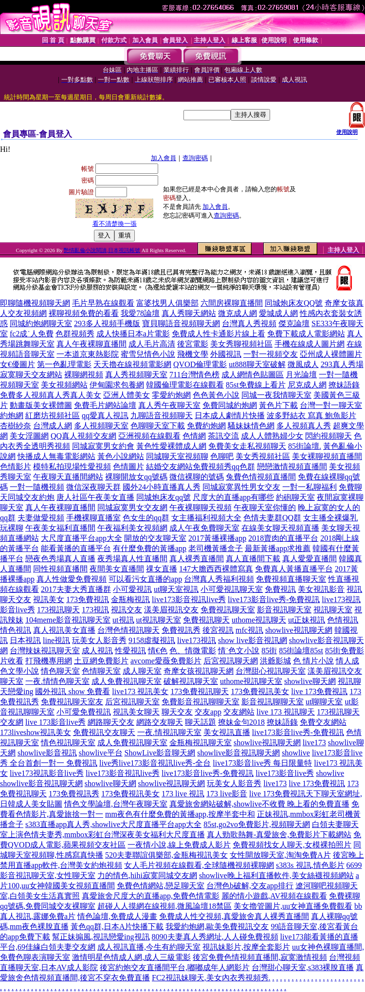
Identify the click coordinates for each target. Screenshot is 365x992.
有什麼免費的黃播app (149, 548)
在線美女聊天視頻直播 (280, 528)
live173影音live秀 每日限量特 (262, 763)
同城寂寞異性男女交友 (241, 487)
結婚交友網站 (169, 466)
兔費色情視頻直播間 (261, 477)
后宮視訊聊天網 (230, 661)
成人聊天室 (142, 671)
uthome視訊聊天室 (251, 681)
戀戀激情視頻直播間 (292, 466)
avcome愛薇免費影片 (165, 661)
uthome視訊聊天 (259, 620)
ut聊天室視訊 (176, 589)
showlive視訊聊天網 (298, 630)
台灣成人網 (52, 426)
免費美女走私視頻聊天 (247, 446)
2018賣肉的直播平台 (283, 538)
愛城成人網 (278, 313)
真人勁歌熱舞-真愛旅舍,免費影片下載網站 (279, 834)
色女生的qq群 (146, 518)
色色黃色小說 (216, 395)
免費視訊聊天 (206, 620)
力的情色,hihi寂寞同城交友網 (147, 875)
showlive (296, 753)
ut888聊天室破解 (257, 364)
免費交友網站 (323, 722)
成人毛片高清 (151, 344)
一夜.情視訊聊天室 (169, 732)
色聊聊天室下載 (157, 426)
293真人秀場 (342, 364)
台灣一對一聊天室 (331, 405)
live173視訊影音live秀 (47, 773)
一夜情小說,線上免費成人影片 (179, 845)
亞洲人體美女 (126, 395)
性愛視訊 (130, 650)
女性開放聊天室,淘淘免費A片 (280, 855)
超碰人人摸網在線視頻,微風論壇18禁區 (164, 906)
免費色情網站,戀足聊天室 (160, 886)
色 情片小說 (313, 661)
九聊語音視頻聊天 (161, 415)
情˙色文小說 (238, 650)
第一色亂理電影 (64, 364)
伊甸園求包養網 (117, 385)
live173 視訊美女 (140, 691)
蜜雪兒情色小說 (148, 354)
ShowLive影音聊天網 (160, 753)
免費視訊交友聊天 (104, 732)
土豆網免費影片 (101, 661)
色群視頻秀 (74, 334)
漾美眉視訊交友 (171, 610)
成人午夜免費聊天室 (204, 528)
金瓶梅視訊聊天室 (200, 742)
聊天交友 (177, 712)
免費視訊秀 (181, 630)
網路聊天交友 (111, 722)
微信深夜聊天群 (93, 487)
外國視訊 (225, 354)
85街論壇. (304, 446)
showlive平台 (101, 753)
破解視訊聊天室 (191, 681)
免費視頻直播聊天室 (291, 579)
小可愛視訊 (132, 589)
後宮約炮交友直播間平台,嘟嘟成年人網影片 (175, 967)
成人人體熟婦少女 (272, 436)
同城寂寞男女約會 (103, 446)
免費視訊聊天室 (228, 610)
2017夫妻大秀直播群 (76, 589)
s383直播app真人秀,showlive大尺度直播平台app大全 (113, 824)
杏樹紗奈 (15, 426)
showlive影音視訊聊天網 (238, 753)
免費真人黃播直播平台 (294, 569)
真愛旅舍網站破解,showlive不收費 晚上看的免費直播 (259, 804)
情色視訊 (15, 630)
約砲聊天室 (295, 497)
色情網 (194, 436)
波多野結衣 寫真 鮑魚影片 (311, 415)
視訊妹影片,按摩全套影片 (246, 947)
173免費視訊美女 (260, 691)
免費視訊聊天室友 (72, 702)
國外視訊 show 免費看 (72, 691)
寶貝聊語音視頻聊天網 (181, 323)
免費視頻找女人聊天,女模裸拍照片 (292, 845)
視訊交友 (126, 610)
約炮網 (11, 415)
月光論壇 (301, 374)
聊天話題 (200, 722)
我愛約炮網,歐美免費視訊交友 (217, 926)
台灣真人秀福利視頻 (219, 579)
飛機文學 (192, 354)
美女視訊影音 (321, 589)
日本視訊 (25, 640)
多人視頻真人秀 (303, 426)
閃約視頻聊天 (328, 436)
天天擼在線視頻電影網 (132, 364)
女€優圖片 (17, 364)
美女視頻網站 (64, 385)
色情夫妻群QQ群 (272, 518)
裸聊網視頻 (83, 374)
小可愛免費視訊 (83, 712)
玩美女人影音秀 (99, 640)
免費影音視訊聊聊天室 (200, 702)
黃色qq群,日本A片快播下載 (117, 926)
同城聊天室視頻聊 (177, 456)
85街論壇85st (301, 650)
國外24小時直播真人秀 (162, 487)
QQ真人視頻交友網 (83, 436)
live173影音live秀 (285, 773)
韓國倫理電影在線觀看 (185, 385)
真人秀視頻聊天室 (136, 374)
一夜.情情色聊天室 (57, 681)
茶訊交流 (223, 436)
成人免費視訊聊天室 (126, 681)
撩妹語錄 (344, 385)
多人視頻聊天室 (101, 426)
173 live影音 (226, 794)
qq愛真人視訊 (105, 415)
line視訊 (56, 640)
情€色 (157, 650)
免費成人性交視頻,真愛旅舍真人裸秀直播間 (234, 916)
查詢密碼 (195, 158)
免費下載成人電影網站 (306, 334)
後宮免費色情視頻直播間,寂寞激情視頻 (260, 957)
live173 (314, 742)
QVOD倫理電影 (200, 364)
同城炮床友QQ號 (294, 303)
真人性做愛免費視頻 (71, 579)
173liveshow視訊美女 (35, 732)
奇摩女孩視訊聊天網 (199, 671)
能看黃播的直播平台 (76, 548)
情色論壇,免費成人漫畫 (117, 916)
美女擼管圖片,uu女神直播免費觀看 (293, 906)
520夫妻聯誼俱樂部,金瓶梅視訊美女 (166, 855)
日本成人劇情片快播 (230, 415)
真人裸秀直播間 (196, 558)
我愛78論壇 (140, 313)
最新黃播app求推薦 (277, 548)
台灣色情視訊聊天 (128, 630)
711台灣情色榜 (194, 374)
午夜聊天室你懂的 (265, 507)
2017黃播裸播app (217, 538)
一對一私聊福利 (309, 487)
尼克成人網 (307, 385)
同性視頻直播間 (60, 569)
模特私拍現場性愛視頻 (72, 466)
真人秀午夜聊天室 (169, 405)
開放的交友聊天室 (155, 538)
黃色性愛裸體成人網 (171, 446)
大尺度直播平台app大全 (81, 538)
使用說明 (347, 132)
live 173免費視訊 (319, 691)
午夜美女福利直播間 (60, 528)
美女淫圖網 (29, 436)
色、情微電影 (192, 650)
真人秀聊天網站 (189, 313)
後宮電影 (192, 344)
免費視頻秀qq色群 (224, 466)
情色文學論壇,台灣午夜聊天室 (115, 804)
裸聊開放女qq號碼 (136, 477)
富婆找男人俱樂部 (167, 303)
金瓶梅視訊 (130, 599)
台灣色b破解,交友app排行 (249, 886)
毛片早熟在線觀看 (103, 303)
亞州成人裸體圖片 (331, 354)
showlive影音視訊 (47, 753)
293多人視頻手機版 (107, 323)
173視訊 (95, 610)
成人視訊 (97, 650)
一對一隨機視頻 (37, 487)
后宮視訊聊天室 (132, 702)
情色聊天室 (60, 671)
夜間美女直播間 (117, 569)
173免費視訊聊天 (199, 691)
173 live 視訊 (183, 794)
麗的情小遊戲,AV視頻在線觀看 (274, 896)
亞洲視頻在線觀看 (149, 436)
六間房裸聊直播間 (232, 303)
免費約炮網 (206, 426)
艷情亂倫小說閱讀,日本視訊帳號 (102, 250)
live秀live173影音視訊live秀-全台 (155, 763)
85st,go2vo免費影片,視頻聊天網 (256, 824)
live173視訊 (196, 640)
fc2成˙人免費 (32, 334)
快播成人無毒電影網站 (56, 456)
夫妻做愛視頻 (41, 518)
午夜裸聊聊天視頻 (200, 507)
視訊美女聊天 (136, 712)
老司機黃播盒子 (215, 548)
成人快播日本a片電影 (133, 334)
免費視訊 (280, 589)
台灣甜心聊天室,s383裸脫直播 (303, 967)
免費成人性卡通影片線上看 (218, 334)
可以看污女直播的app (145, 579)
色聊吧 (222, 456)
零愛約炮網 (171, 395)
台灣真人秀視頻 (249, 323)
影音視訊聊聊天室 (272, 702)
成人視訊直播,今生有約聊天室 (149, 947)
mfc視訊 (249, 630)
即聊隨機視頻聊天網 (35, 303)
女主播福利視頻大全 (206, 518)
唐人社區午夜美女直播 (95, 497)
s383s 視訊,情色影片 (310, 865)
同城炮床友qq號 (163, 497)
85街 (269, 650)
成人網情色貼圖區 (252, 374)
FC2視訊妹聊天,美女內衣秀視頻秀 (210, 978)
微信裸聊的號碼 (196, 477)
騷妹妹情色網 (251, 426)
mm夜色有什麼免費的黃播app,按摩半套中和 (180, 814)
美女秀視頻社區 (263, 456)
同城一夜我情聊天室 (276, 395)
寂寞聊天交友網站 (31, 374)
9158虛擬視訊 (151, 640)
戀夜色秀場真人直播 (60, 558)
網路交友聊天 (159, 722)
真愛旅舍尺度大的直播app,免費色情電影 (150, 896)
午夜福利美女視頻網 (132, 528)
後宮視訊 (218, 630)
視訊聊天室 (332, 610)
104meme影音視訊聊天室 (67, 620)
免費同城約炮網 (229, 405)
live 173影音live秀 (55, 722)
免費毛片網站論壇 (105, 405)
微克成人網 (237, 313)
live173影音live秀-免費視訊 (274, 599)
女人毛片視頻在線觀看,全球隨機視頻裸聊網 (199, 865)
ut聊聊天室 (324, 702)
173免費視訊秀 (74, 794)
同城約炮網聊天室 (41, 323)
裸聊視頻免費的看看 (84, 313)
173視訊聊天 (58, 610)
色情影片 (15, 466)
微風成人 (303, 364)
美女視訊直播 (226, 732)
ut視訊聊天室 (158, 620)
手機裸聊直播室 (93, 518)
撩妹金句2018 (241, 722)
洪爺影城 (275, 661)
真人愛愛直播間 (309, 558)
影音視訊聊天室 (284, 610)
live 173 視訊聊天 (285, 712)
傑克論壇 (294, 323)
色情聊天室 (101, 671)
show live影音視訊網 (252, 640)
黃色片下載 (278, 405)
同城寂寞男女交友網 (132, 507)
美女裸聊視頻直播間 (327, 456)
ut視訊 (123, 620)
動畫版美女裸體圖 (41, 405)
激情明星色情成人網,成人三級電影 (131, 957)
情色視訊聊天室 (68, 742)
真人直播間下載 (253, 558)
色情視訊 (342, 620)
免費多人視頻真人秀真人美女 (50, 395)
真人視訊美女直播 (64, 630)
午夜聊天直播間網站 (68, 477)
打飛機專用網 (48, 661)
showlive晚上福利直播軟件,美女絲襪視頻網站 (276, 875)
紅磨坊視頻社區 (52, 415)
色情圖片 (128, 466)
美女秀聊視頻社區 (241, 344)
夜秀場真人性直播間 (132, 558)
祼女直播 (161, 569)
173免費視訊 (87, 599)
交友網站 (239, 712)
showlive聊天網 (310, 681)
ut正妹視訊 (306, 620)
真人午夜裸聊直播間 (91, 344)
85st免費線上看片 (256, 385)
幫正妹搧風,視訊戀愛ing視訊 (100, 937)
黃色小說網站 (120, 456)
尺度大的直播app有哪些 (233, 497)
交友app (208, 712)
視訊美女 (48, 599)
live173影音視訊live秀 (189, 599)
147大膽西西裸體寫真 (216, 569)
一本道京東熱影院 (87, 354)
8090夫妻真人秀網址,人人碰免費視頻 (215, 937)
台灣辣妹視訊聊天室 (45, 650)
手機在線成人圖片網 (309, 344)
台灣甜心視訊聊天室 (271, 671)
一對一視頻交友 (270, 354)
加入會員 (163, 158)
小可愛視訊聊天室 (232, 589)
